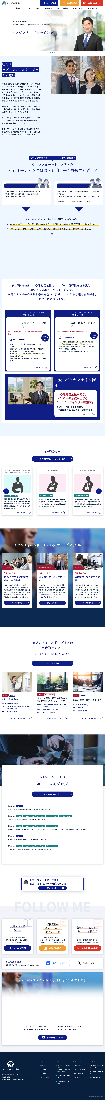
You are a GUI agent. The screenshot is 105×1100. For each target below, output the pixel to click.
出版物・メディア (78, 8)
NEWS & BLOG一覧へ (52, 798)
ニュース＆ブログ (93, 8)
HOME (43, 1065)
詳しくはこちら (17, 603)
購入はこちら (41, 367)
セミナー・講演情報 (63, 8)
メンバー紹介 (45, 1077)
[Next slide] (99, 491)
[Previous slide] (6, 491)
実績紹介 (38, 8)
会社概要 (17, 8)
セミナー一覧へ (52, 668)
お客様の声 (48, 8)
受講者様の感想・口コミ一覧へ (53, 463)
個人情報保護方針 (95, 1077)
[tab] (50, 52)
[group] (17, 491)
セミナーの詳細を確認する (20, 719)
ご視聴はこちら (87, 414)
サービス (27, 8)
